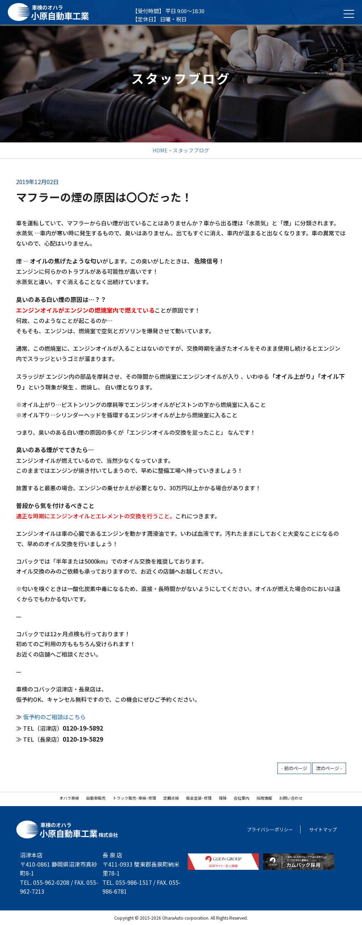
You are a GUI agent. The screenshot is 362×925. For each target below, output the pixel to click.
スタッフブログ (191, 150)
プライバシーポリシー (270, 829)
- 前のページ (294, 768)
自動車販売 (96, 798)
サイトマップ (323, 829)
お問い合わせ (291, 798)
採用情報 (264, 798)
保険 (223, 798)
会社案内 (241, 798)
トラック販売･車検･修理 (134, 798)
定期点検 (171, 798)
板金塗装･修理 (199, 798)
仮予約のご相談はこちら (54, 716)
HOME (160, 150)
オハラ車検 (69, 798)
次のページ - (329, 768)
